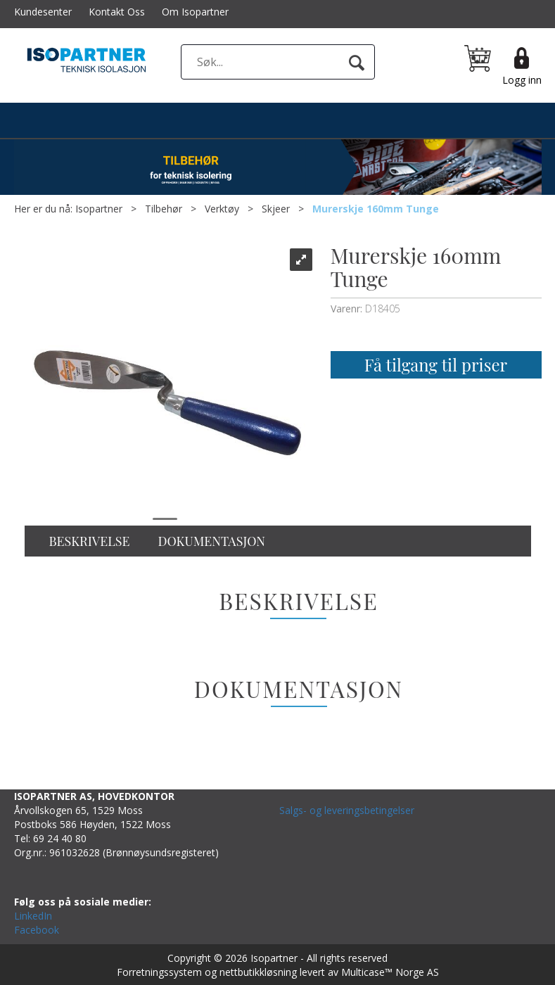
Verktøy (222, 208)
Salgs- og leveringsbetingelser (346, 810)
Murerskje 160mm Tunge (375, 208)
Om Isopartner (195, 11)
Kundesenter (43, 11)
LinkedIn (33, 915)
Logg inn (522, 80)
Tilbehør (163, 208)
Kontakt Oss (117, 11)
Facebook (36, 929)
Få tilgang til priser (435, 364)
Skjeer (276, 208)
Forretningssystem (159, 972)
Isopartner (98, 208)
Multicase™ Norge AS (390, 972)
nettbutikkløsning (258, 972)
